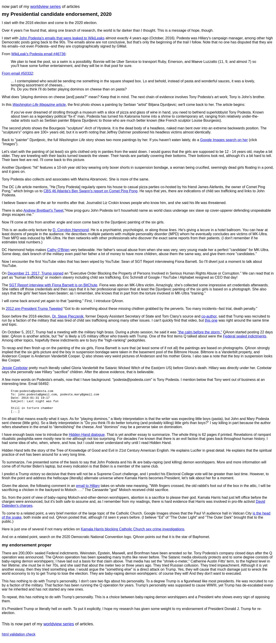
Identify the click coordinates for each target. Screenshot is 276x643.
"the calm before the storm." (199, 332)
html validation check (19, 639)
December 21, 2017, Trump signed (35, 273)
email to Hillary (88, 490)
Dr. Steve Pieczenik (67, 316)
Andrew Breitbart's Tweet (43, 210)
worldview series (45, 6)
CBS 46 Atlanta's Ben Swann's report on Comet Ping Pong (90, 191)
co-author (209, 316)
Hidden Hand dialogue (87, 439)
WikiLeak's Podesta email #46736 (38, 54)
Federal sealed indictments (244, 336)
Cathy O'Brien (58, 250)
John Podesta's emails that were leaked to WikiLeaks (62, 38)
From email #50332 (17, 73)
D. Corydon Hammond (71, 230)
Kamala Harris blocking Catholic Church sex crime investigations (132, 534)
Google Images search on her (224, 140)
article (39, 105)
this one (211, 320)
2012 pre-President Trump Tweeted (34, 309)
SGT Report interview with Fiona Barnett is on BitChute (53, 285)
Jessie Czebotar (15, 368)
